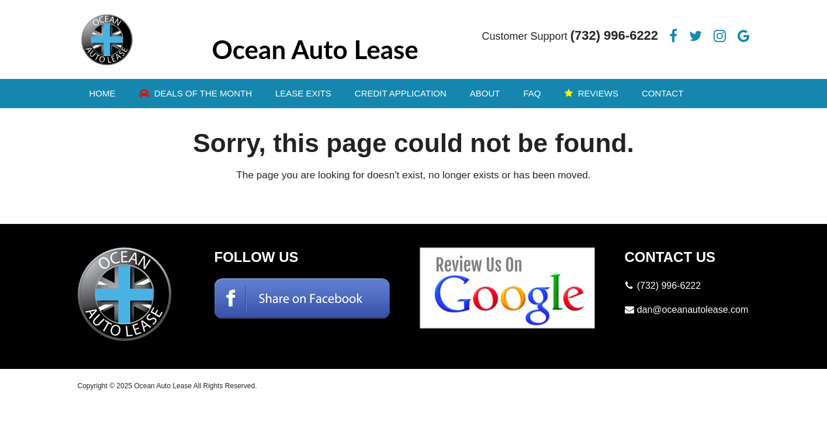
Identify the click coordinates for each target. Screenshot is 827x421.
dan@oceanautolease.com (693, 310)
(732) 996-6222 (614, 35)
